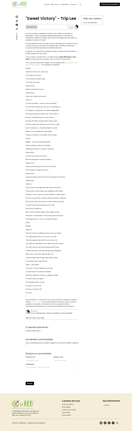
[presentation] (38, 378)
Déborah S (70, 26)
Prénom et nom (30, 357)
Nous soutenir (66, 415)
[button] (55, 4)
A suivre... (107, 405)
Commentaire (30, 364)
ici (40, 331)
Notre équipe (66, 407)
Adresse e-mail (58, 357)
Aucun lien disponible (90, 22)
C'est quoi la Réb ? (68, 404)
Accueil (46, 4)
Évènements (65, 4)
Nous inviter (66, 412)
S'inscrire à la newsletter (110, 4)
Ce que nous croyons (69, 410)
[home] (19, 4)
